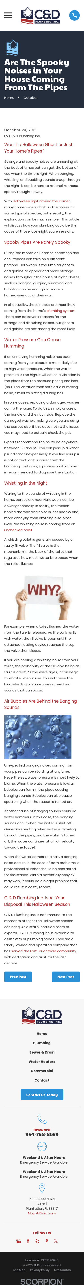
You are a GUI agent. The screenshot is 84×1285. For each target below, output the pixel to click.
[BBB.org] (46, 1241)
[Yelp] (37, 1241)
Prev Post (18, 976)
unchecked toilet (18, 530)
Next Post (65, 976)
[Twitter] (56, 1241)
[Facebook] (28, 1241)
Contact (42, 1080)
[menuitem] (19, 1270)
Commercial (42, 1071)
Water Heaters (42, 1061)
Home (42, 1033)
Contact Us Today (42, 1094)
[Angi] (65, 1241)
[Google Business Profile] (18, 1241)
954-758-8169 (41, 1134)
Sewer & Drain (41, 1052)
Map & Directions (42, 1213)
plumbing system (61, 310)
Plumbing (42, 1043)
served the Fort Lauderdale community (43, 951)
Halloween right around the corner (41, 201)
